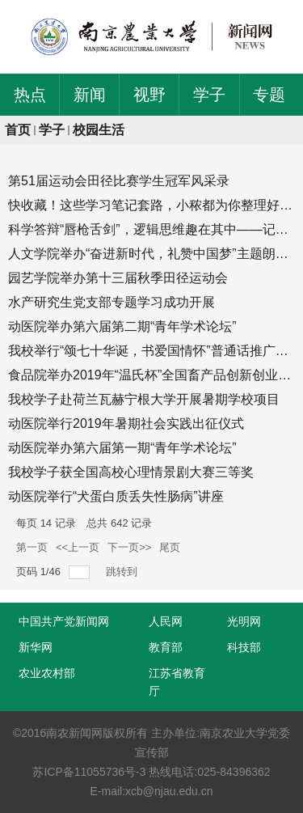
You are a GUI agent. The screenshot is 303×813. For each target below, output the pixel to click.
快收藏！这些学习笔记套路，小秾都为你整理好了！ (151, 205)
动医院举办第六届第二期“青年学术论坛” (122, 326)
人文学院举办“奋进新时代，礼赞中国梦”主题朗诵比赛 (151, 253)
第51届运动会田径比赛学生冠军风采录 (118, 181)
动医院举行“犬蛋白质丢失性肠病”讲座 (116, 496)
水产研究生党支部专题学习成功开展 (111, 302)
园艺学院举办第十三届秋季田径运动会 (118, 278)
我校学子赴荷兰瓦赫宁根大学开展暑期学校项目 (144, 399)
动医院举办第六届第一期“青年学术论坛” (122, 448)
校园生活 (98, 130)
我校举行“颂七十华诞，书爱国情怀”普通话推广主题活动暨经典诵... (151, 351)
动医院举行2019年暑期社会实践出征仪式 (126, 423)
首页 (18, 130)
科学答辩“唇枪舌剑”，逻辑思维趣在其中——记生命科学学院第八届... (151, 229)
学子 (52, 130)
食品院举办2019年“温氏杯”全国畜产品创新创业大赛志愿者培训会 (151, 375)
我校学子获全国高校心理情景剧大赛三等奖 (131, 472)
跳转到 (123, 571)
